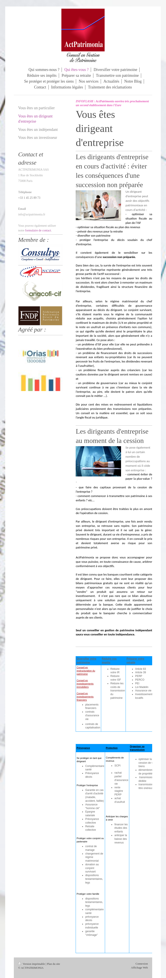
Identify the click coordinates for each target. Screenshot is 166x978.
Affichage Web (139, 967)
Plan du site (53, 963)
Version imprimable (32, 963)
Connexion (142, 963)
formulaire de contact (38, 230)
